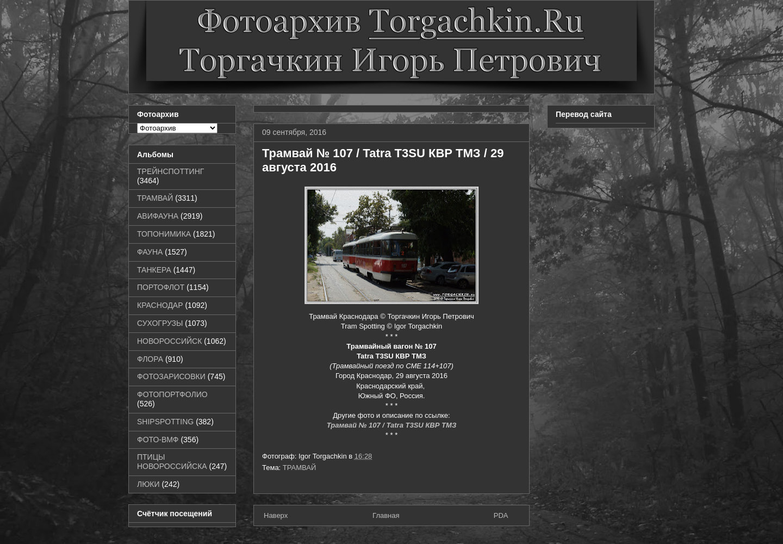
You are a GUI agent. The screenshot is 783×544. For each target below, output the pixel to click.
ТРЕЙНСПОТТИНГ (170, 171)
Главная (385, 515)
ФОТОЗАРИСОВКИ (171, 376)
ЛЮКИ (148, 484)
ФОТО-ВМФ (158, 439)
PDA (501, 515)
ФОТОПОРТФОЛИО (172, 394)
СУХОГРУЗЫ (160, 323)
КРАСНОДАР (160, 305)
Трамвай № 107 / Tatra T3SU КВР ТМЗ (392, 425)
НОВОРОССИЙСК (169, 341)
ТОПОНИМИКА (164, 234)
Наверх (276, 515)
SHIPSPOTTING (165, 421)
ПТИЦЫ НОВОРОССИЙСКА (172, 462)
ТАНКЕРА (154, 269)
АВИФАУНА (157, 216)
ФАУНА (150, 252)
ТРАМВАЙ (299, 467)
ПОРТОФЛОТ (160, 287)
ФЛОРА (150, 359)
